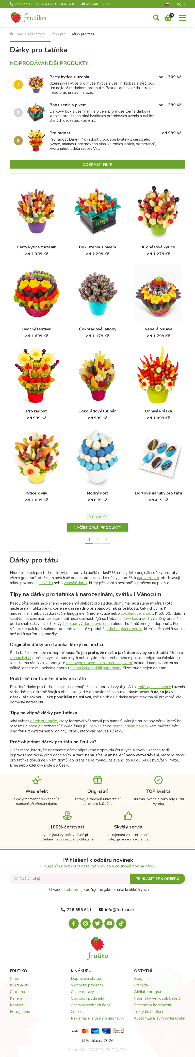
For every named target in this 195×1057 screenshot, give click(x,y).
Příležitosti (36, 34)
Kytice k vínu (36, 493)
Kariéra (16, 998)
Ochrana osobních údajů (91, 1005)
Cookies (77, 1011)
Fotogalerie (20, 1011)
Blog (138, 978)
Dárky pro (58, 34)
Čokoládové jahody (97, 329)
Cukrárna (17, 991)
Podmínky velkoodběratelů (157, 998)
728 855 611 (43, 4)
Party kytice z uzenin (69, 77)
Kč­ (179, 4)
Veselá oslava (158, 329)
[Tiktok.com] (121, 923)
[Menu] (182, 18)
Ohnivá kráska (158, 411)
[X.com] (97, 923)
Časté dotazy (82, 991)
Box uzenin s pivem (68, 105)
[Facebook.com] (74, 923)
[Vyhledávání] (156, 18)
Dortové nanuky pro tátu (158, 493)
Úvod (16, 34)
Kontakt (17, 1005)
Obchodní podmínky (88, 998)
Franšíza (141, 985)
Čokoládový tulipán (97, 411)
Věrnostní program (87, 985)
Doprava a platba (86, 978)
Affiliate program (149, 991)
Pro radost (60, 133)
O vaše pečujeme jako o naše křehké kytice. (99, 889)
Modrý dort (97, 493)
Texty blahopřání (148, 1011)
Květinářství (20, 985)
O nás (15, 978)
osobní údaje (73, 889)
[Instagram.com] (85, 923)
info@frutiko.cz (96, 4)
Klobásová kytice (158, 247)
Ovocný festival (37, 329)
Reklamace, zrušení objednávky (97, 1018)
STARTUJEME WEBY (107, 1050)
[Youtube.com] (109, 923)
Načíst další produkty (97, 527)
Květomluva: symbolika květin (159, 1018)
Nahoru (97, 516)
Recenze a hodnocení (152, 1005)
